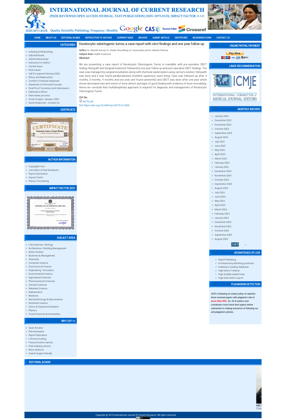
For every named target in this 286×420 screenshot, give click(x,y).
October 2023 (222, 230)
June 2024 (220, 196)
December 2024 (223, 171)
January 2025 (222, 167)
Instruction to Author (39, 62)
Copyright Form (37, 166)
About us (51, 37)
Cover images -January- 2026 (44, 99)
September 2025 (223, 133)
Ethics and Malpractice (41, 77)
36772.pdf (88, 101)
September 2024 (223, 184)
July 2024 (220, 192)
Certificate (181, 37)
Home (37, 37)
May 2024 (220, 201)
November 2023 (223, 226)
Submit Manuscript (39, 59)
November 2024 (223, 175)
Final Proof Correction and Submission (49, 88)
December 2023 (223, 222)
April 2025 (220, 154)
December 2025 (223, 120)
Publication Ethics (38, 91)
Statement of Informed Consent (45, 84)
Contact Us (223, 37)
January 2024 (222, 217)
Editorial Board (36, 55)
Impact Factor (36, 177)
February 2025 (222, 162)
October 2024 (222, 179)
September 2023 (223, 234)
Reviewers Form (202, 37)
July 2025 (220, 141)
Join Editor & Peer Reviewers (44, 170)
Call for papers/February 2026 (44, 73)
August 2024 (221, 188)
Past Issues (35, 70)
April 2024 (220, 205)
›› (245, 244)
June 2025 (220, 145)
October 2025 (222, 128)
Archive (142, 37)
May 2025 (220, 150)
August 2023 (221, 239)
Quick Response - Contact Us (44, 102)
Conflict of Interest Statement (44, 81)
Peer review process (39, 95)
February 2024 (222, 213)
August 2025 (221, 137)
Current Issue (125, 37)
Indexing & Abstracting (41, 51)
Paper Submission (38, 173)
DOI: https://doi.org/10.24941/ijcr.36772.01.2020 (104, 105)
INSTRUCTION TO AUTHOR (98, 37)
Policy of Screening (39, 181)
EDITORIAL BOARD (70, 37)
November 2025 (223, 124)
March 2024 (221, 209)
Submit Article (160, 37)
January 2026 (222, 116)
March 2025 (221, 158)
